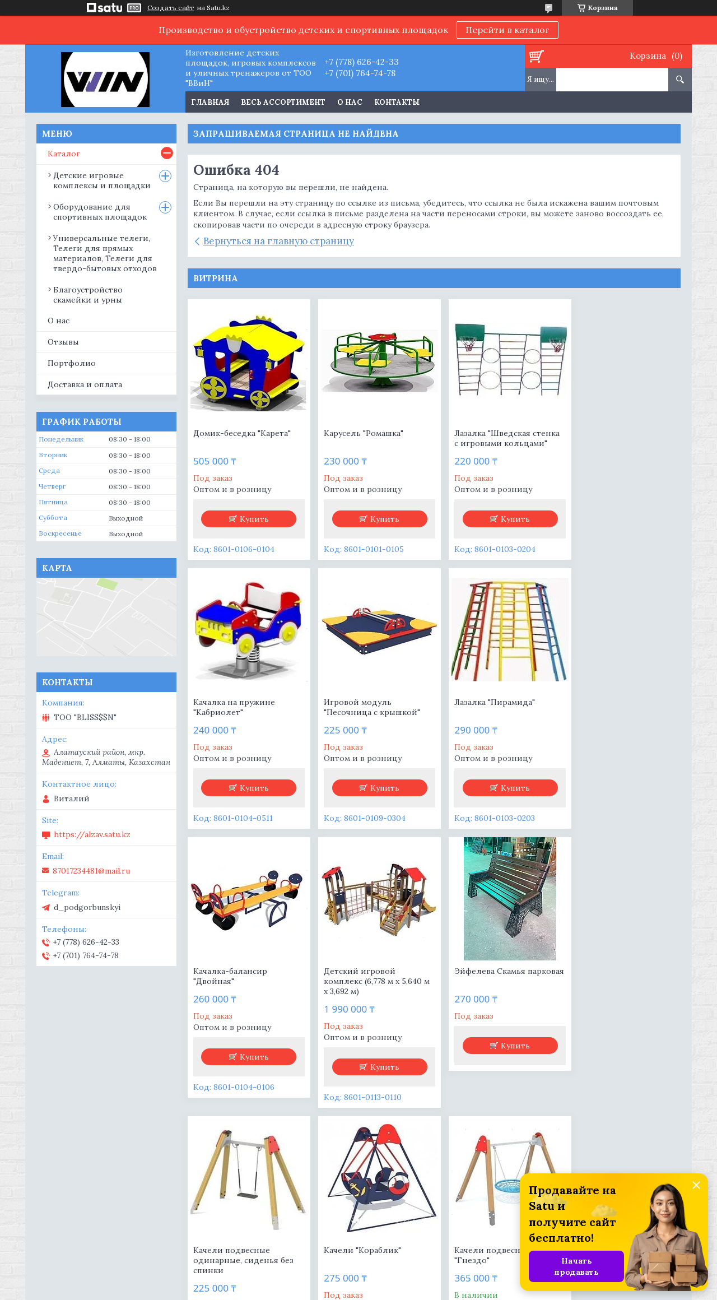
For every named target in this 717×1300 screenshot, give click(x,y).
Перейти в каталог (507, 29)
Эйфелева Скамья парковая (228, 986)
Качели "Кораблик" (482, 981)
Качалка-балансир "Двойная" (481, 707)
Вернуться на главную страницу (278, 241)
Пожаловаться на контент (389, 1289)
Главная (210, 102)
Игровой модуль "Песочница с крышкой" (241, 707)
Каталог (64, 153)
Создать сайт (170, 8)
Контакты (397, 102)
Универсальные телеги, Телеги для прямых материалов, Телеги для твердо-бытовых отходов (105, 253)
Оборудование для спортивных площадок (100, 212)
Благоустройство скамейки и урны (88, 295)
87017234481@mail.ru (91, 871)
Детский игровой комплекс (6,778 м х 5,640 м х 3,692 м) (618, 712)
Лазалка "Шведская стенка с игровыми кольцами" (496, 438)
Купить (252, 519)
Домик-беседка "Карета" (242, 433)
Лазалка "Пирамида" (359, 702)
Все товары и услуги (430, 1133)
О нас (349, 102)
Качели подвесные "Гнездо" (607, 986)
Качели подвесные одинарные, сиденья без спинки (369, 991)
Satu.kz (410, 1279)
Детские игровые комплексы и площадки (102, 180)
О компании (232, 1211)
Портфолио (72, 363)
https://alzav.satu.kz (92, 834)
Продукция (65, 1211)
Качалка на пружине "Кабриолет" (610, 438)
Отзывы (63, 342)
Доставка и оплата (85, 384)
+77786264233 (397, 1211)
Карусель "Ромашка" (358, 433)
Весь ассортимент (283, 102)
